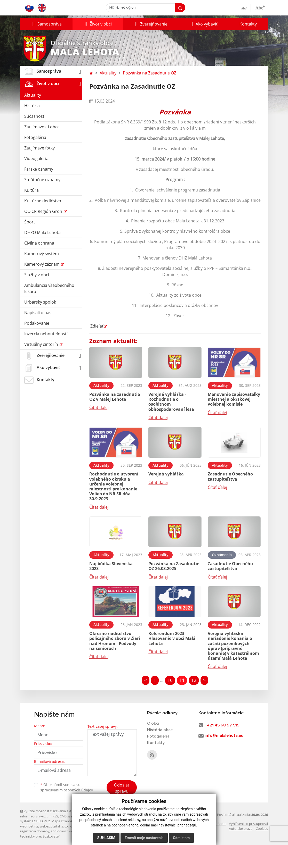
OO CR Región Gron (43, 211)
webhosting (29, 826)
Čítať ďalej (99, 407)
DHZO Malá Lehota (42, 232)
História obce (160, 730)
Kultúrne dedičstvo (42, 201)
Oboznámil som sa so (66, 787)
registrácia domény (34, 831)
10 (170, 680)
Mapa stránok (62, 821)
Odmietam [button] (181, 838)
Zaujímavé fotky (39, 148)
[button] (46, 24)
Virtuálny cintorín (41, 344)
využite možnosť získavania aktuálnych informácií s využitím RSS (52, 813)
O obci (153, 723)
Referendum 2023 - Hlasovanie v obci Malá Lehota (172, 638)
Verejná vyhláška (166, 474)
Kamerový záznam (42, 264)
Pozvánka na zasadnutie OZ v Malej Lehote (114, 396)
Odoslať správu (121, 788)
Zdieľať (96, 326)
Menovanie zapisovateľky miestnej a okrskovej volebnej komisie (234, 399)
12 (193, 680)
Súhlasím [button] (106, 838)
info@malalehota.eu (224, 735)
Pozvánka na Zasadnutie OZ (149, 73)
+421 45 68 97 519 (222, 725)
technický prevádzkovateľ (39, 836)
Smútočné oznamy (42, 179)
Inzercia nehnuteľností (46, 334)
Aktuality (32, 95)
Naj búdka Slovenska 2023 (111, 566)
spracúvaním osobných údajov (66, 790)
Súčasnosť (34, 116)
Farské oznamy (38, 169)
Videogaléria (36, 158)
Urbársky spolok (40, 302)
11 (182, 680)
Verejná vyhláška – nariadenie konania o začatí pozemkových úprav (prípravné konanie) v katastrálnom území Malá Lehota (233, 646)
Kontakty (248, 24)
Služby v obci (36, 275)
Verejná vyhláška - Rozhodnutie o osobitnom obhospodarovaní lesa (171, 401)
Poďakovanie (36, 323)
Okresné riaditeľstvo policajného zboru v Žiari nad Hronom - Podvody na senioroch (114, 641)
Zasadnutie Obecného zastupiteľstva (230, 476)
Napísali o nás (37, 312)
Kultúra (31, 190)
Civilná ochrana (39, 243)
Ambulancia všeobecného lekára (49, 288)
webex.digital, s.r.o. (54, 826)
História (32, 105)
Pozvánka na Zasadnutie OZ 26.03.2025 (173, 566)
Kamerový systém (41, 253)
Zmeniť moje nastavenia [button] (144, 838)
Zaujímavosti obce (42, 127)
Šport (29, 222)
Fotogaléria (35, 137)
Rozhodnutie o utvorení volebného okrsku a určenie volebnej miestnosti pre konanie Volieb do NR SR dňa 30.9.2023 (113, 486)
